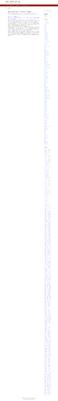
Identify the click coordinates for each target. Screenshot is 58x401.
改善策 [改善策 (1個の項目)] (50, 287)
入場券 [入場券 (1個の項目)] (45, 232)
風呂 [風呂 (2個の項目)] (50, 384)
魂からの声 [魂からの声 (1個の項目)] (49, 390)
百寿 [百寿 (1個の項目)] (45, 331)
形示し (45, 82)
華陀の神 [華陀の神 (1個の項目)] (46, 361)
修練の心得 (46, 58)
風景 (45, 141)
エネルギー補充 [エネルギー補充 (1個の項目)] (46, 175)
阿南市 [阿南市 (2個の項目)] (47, 379)
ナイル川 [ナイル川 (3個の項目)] (46, 190)
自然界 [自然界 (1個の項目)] (45, 355)
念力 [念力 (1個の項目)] (45, 281)
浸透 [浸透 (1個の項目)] (50, 316)
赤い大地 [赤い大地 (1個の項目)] (46, 369)
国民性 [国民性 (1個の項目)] (45, 253)
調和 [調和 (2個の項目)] (49, 364)
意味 (45, 83)
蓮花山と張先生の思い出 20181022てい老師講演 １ (20, 11)
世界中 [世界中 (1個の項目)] (45, 214)
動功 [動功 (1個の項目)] (47, 238)
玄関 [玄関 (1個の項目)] (49, 320)
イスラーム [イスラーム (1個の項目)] (49, 165)
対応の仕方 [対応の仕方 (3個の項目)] (46, 273)
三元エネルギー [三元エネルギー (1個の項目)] (46, 209)
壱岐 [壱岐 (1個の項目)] (50, 258)
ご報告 (45, 26)
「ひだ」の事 (46, 21)
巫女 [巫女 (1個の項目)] (47, 277)
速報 (45, 136)
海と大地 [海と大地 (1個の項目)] (46, 316)
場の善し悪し (46, 77)
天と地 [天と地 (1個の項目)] (45, 263)
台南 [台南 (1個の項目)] (47, 247)
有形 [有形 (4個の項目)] (45, 296)
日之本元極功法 (46, 97)
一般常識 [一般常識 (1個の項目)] (46, 208)
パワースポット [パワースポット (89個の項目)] (46, 198)
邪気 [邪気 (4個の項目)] (50, 376)
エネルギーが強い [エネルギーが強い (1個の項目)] (47, 170)
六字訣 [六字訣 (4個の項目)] (45, 233)
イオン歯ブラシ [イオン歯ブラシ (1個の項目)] (46, 164)
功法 (45, 71)
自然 (45, 127)
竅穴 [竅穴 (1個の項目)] (45, 340)
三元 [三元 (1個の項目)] (49, 208)
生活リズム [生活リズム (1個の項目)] (46, 326)
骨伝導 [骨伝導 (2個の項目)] (48, 389)
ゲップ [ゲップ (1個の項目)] (45, 179)
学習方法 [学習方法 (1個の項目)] (49, 267)
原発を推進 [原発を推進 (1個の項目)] (46, 243)
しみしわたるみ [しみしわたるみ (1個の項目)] (46, 154)
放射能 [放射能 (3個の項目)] (45, 288)
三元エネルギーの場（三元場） (47, 47)
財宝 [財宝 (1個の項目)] (45, 366)
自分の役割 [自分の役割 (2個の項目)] (49, 351)
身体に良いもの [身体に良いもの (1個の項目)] (46, 370)
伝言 (45, 57)
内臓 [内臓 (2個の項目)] (47, 233)
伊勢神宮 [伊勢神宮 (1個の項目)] (49, 223)
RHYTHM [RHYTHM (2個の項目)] (49, 150)
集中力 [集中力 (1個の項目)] (49, 380)
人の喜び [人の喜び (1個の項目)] (49, 219)
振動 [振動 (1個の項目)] (50, 286)
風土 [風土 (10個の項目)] (45, 385)
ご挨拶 (45, 27)
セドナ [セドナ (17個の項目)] (45, 185)
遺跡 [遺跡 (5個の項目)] (47, 376)
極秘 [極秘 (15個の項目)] (45, 297)
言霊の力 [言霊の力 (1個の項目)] (46, 364)
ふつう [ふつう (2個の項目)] (45, 159)
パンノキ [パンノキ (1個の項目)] (46, 199)
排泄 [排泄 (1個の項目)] (45, 287)
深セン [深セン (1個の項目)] (45, 317)
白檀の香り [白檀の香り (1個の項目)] (46, 330)
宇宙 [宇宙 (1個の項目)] (49, 268)
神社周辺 (45, 123)
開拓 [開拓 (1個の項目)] (45, 379)
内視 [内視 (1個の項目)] (50, 233)
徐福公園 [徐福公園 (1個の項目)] (46, 278)
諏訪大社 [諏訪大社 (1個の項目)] (46, 365)
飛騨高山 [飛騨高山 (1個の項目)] (48, 385)
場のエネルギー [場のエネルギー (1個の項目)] (46, 257)
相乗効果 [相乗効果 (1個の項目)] (49, 331)
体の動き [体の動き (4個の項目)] (49, 224)
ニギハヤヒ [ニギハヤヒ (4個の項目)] (49, 190)
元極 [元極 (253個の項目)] (49, 228)
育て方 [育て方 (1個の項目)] (45, 346)
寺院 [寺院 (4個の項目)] (48, 272)
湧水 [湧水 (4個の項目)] (47, 317)
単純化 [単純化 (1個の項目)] (45, 242)
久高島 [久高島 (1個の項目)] (45, 218)
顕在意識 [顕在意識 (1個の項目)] (48, 384)
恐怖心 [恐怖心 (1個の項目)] (47, 281)
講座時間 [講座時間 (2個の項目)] (49, 365)
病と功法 (45, 111)
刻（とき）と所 (46, 68)
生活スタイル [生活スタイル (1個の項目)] (46, 325)
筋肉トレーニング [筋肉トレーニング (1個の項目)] (49, 340)
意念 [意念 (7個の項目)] (45, 283)
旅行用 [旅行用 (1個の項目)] (45, 291)
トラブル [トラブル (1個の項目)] (46, 188)
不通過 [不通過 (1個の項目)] (45, 213)
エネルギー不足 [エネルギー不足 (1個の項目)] (46, 174)
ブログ (45, 45)
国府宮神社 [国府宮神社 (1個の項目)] (49, 252)
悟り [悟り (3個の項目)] (50, 281)
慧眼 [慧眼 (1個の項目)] (45, 286)
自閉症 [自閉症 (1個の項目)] (50, 355)
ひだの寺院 (46, 32)
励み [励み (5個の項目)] (50, 237)
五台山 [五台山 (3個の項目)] (49, 218)
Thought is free (32, 399)
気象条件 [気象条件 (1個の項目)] (46, 311)
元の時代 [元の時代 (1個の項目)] (46, 228)
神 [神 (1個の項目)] (50, 332)
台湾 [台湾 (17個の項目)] (50, 247)
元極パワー (46, 62)
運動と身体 (46, 137)
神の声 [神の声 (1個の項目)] (45, 336)
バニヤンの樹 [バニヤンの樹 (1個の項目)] (46, 193)
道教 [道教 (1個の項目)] (50, 374)
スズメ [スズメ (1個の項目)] (45, 184)
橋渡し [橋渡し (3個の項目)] (50, 297)
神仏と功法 (46, 117)
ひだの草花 (46, 36)
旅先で (45, 92)
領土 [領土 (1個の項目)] (45, 384)
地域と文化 (46, 76)
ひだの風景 (46, 37)
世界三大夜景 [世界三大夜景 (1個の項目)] (49, 213)
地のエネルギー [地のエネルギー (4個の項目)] (49, 253)
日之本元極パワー (46, 96)
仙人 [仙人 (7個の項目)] (45, 223)
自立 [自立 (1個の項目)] (47, 355)
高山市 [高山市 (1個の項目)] (45, 390)
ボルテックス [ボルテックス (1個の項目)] (46, 204)
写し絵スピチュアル (47, 67)
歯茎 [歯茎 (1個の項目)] (45, 306)
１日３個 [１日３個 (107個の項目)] (49, 394)
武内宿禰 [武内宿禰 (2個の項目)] (46, 301)
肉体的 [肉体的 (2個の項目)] (50, 345)
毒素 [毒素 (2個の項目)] (48, 306)
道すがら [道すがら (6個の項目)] (48, 374)
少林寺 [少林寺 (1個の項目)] (49, 276)
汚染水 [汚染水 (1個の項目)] (49, 311)
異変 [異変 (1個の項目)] (49, 326)
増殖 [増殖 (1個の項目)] (45, 258)
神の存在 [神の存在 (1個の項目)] (49, 336)
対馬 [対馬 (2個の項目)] (49, 273)
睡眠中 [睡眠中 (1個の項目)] (45, 332)
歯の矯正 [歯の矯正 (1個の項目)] (46, 302)
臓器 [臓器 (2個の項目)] (49, 350)
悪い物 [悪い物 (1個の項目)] (45, 282)
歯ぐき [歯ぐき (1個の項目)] (49, 301)
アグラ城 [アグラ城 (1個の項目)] (46, 160)
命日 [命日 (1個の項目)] (47, 248)
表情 (45, 132)
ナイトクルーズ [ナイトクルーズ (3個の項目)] (46, 189)
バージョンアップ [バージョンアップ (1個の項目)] (47, 194)
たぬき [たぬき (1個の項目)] (49, 155)
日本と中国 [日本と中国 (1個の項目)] (49, 292)
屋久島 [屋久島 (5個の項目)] (45, 277)
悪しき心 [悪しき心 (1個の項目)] (49, 282)
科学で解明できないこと (47, 126)
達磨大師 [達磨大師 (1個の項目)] (49, 375)
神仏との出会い (46, 116)
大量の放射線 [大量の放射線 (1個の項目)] (48, 262)
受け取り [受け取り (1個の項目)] (50, 243)
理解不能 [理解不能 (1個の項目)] (49, 321)
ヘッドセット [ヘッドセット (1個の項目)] (46, 203)
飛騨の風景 (46, 142)
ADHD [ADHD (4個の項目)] (45, 150)
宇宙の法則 (46, 78)
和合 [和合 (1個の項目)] (50, 248)
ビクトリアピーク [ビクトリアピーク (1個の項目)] (47, 200)
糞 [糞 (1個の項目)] (50, 341)
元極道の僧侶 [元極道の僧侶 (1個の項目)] (49, 229)
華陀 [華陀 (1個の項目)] (49, 360)
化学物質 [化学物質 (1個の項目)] (50, 238)
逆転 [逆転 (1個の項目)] (49, 371)
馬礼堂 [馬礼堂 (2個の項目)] (45, 389)
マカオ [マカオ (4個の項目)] (50, 204)
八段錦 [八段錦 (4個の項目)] (49, 232)
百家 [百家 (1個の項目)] (49, 330)
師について (46, 81)
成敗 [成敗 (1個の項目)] (47, 286)
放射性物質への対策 (47, 91)
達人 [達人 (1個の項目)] (45, 375)
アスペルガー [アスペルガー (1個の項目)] (49, 160)
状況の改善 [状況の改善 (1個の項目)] (46, 320)
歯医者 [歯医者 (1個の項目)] (49, 302)
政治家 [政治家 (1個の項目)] (49, 288)
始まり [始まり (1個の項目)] (45, 267)
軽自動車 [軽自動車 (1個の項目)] (46, 371)
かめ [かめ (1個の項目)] (49, 151)
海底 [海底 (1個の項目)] (48, 316)
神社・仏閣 (45, 121)
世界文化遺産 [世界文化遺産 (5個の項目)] (49, 214)
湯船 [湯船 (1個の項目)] (50, 317)
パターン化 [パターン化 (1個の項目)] (46, 195)
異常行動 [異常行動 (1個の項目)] (46, 327)
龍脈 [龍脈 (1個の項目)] (45, 394)
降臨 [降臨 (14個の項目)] (50, 379)
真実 (45, 112)
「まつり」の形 (46, 22)
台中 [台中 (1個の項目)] (45, 247)
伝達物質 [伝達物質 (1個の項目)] (46, 224)
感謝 (45, 86)
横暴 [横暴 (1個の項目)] (47, 297)
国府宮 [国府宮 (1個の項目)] (45, 252)
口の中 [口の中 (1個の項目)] (49, 244)
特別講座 (45, 107)
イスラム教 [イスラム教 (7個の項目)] (46, 165)
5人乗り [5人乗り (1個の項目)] (49, 149)
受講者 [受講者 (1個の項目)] (45, 244)
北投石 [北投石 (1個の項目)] (49, 239)
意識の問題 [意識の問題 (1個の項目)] (49, 283)
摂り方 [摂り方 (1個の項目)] (47, 287)
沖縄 (45, 106)
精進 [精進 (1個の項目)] (48, 341)
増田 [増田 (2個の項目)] (47, 258)
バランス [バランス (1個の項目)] (50, 193)
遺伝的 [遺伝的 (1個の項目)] (45, 376)
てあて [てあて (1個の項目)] (45, 156)
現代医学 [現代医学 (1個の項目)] (46, 321)
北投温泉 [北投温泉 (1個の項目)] (46, 239)
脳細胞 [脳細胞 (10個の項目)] (45, 350)
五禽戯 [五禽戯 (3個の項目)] (45, 219)
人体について (46, 53)
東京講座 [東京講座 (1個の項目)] (50, 296)
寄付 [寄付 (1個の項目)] (45, 272)
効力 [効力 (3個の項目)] (45, 238)
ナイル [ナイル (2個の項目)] (50, 189)
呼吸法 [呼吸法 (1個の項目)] (45, 248)
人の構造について (46, 52)
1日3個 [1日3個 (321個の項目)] (45, 149)
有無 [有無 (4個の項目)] (47, 296)
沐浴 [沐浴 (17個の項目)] (49, 312)
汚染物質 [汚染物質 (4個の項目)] (46, 312)
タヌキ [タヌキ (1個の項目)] (49, 185)
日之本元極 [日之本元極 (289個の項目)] (49, 291)
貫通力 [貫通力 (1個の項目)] (49, 366)
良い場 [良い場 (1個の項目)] (45, 360)
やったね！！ (46, 40)
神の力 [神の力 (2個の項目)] (45, 335)
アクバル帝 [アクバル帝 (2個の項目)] (49, 159)
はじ (45, 31)
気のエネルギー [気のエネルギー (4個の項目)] (46, 307)
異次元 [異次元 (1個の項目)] (49, 327)
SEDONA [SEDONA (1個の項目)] (46, 151)
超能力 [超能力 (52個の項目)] (49, 369)
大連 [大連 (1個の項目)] (45, 262)
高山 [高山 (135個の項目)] (50, 389)
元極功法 (45, 63)
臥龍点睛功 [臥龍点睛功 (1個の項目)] (46, 351)
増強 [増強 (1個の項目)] (50, 257)
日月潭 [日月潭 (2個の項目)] (45, 292)
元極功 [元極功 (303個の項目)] (45, 229)
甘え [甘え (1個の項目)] (49, 322)
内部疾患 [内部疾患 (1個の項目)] (46, 234)
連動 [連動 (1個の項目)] (45, 374)
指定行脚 (46, 87)
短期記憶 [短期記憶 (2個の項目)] (48, 332)
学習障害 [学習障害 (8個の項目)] (46, 268)
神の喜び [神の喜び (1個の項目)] (49, 335)
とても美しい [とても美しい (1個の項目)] (49, 156)
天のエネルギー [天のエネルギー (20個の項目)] (49, 263)
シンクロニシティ (46, 41)
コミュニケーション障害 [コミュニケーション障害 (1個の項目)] (47, 180)
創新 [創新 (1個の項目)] (45, 237)
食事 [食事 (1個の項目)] (50, 385)
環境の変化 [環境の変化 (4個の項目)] (46, 322)
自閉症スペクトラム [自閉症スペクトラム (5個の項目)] (47, 356)
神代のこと (46, 120)
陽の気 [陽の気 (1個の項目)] (45, 380)
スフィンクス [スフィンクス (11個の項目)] (49, 184)
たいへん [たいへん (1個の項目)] (46, 155)
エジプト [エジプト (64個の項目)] (46, 169)
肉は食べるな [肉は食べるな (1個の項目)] (46, 345)
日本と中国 (46, 101)
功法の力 (46, 73)
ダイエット (46, 42)
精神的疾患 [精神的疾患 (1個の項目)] (46, 341)
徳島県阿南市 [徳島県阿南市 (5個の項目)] (49, 278)
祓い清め (45, 115)
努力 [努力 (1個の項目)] (47, 237)
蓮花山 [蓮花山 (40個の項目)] (49, 361)
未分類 (45, 102)
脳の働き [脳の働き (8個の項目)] (49, 346)
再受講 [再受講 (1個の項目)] (49, 234)
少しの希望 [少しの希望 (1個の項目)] (46, 276)
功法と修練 (46, 72)
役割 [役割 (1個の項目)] (50, 277)
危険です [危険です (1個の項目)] (49, 242)
